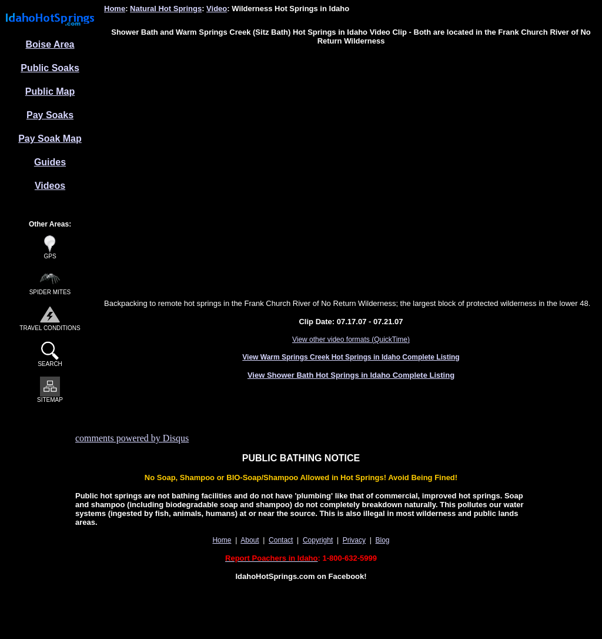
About (249, 540)
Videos (50, 186)
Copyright (318, 540)
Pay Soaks (49, 115)
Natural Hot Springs (166, 8)
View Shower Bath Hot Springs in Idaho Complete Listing (351, 375)
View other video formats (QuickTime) (351, 339)
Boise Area (50, 44)
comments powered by (132, 438)
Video (216, 8)
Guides (50, 162)
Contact (281, 540)
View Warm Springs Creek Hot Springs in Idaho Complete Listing (350, 357)
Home (114, 8)
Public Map (50, 91)
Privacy (354, 540)
